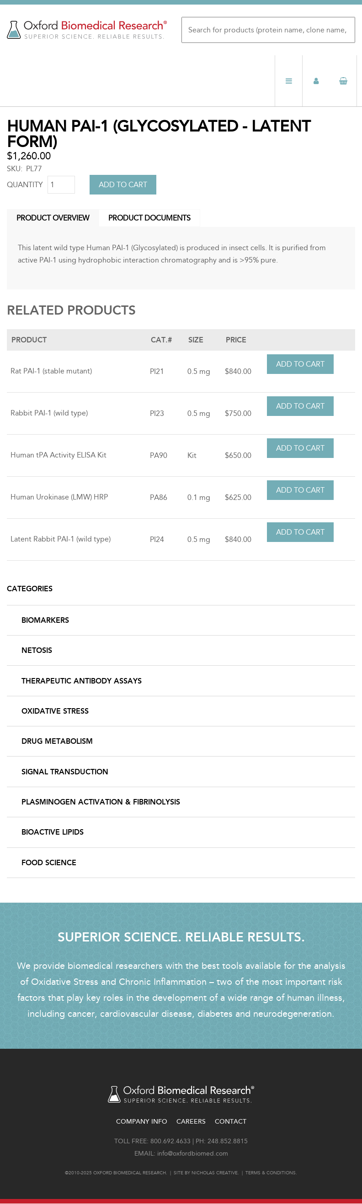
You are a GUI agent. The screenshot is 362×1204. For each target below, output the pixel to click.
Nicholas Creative (215, 1173)
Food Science (48, 862)
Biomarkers (45, 620)
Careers (191, 1121)
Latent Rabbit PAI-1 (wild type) (61, 539)
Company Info (141, 1121)
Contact (230, 1121)
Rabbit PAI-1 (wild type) (49, 413)
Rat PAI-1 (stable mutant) (51, 371)
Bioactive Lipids (52, 832)
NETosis (36, 650)
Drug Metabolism (57, 741)
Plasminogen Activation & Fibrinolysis (100, 802)
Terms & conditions (270, 1173)
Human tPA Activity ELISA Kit (58, 455)
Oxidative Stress (55, 711)
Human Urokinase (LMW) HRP (59, 497)
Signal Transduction (64, 772)
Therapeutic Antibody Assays (81, 681)
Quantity (25, 184)
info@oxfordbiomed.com (192, 1153)
